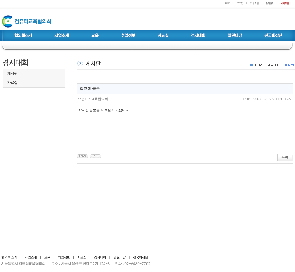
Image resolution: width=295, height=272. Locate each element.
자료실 (12, 83)
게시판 (12, 73)
